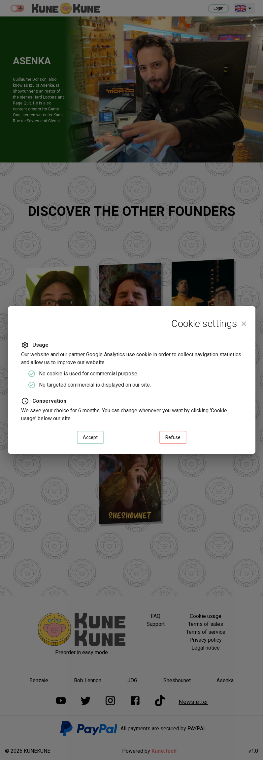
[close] (243, 323)
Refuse (173, 437)
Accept (90, 437)
